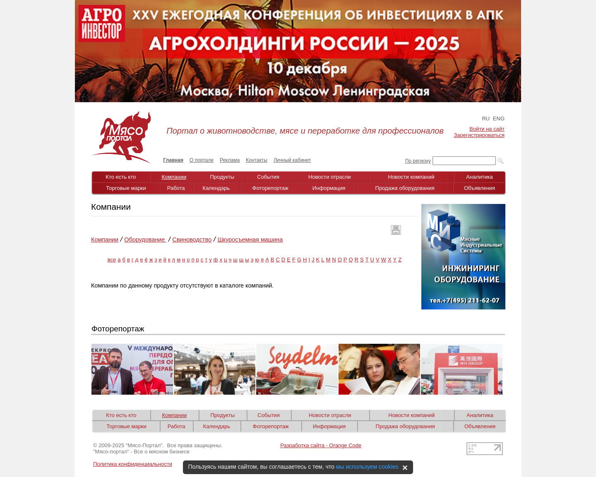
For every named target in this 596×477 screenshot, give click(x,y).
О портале (202, 160)
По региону (418, 161)
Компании (174, 177)
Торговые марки (126, 188)
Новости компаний (411, 177)
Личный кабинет (292, 160)
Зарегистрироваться (479, 135)
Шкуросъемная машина (250, 239)
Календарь (216, 188)
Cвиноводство (191, 239)
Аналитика (479, 177)
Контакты (256, 160)
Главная (173, 160)
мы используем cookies (367, 466)
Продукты (222, 177)
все (112, 259)
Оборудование (145, 239)
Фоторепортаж (270, 188)
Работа (176, 188)
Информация (329, 188)
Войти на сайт (487, 129)
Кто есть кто (121, 177)
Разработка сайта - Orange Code (320, 445)
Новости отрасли (329, 177)
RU (486, 118)
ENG (499, 118)
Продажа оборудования (405, 188)
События (268, 177)
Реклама (230, 160)
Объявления (479, 188)
